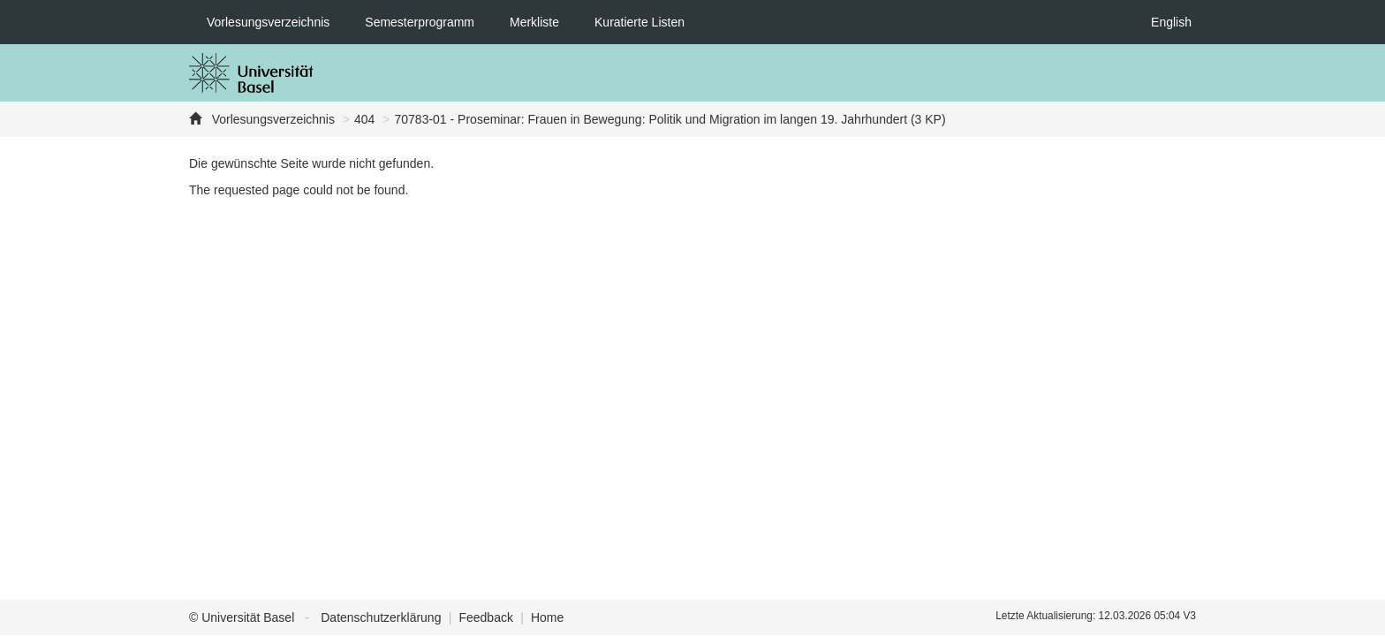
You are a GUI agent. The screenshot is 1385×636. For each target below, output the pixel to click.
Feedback (485, 617)
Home (547, 617)
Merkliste (534, 22)
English (1171, 22)
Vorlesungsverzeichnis (268, 22)
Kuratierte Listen (639, 22)
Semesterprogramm (419, 22)
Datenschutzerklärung (381, 617)
